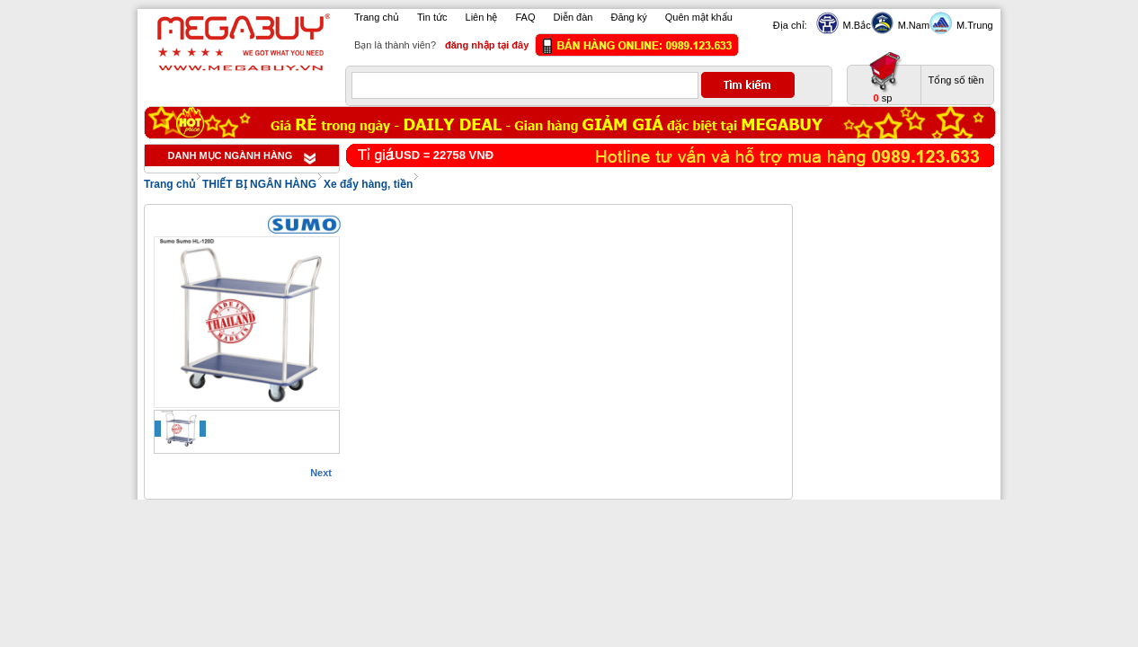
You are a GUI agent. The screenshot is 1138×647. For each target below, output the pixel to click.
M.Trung (972, 25)
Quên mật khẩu (699, 17)
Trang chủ (376, 17)
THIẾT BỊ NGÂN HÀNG (259, 184)
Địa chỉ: (790, 25)
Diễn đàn (573, 17)
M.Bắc (855, 25)
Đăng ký (628, 17)
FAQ (526, 17)
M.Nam (911, 25)
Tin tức (432, 17)
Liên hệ (482, 17)
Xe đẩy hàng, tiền (368, 184)
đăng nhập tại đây (487, 45)
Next (321, 472)
